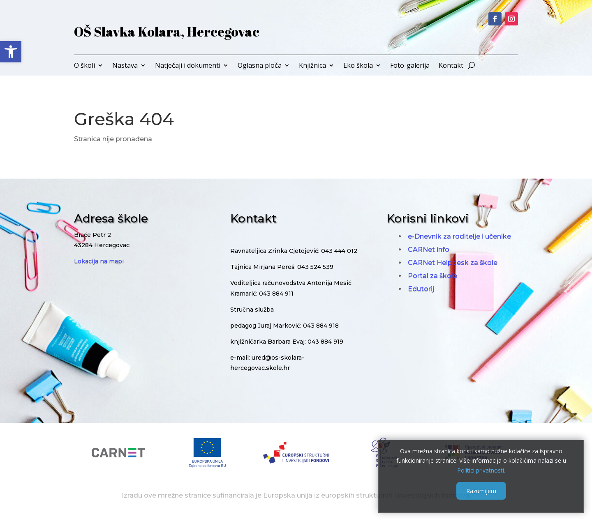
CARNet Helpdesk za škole (452, 262)
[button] (10, 51)
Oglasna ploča (260, 66)
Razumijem (481, 491)
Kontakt (451, 66)
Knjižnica (312, 66)
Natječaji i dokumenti (187, 66)
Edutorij (421, 289)
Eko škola (358, 66)
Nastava (125, 66)
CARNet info (428, 249)
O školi (84, 66)
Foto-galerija (410, 66)
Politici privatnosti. (481, 470)
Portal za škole (432, 276)
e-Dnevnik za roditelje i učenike (459, 236)
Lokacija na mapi (99, 261)
